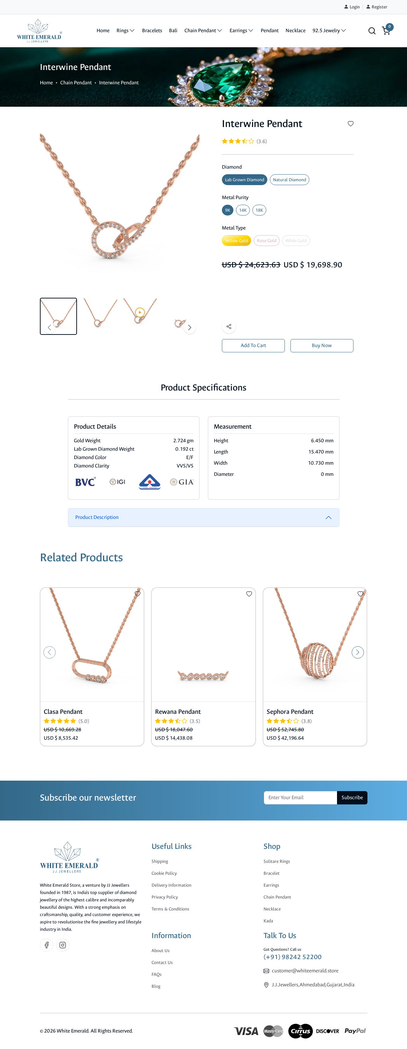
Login (352, 7)
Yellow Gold (236, 241)
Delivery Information (171, 885)
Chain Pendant (76, 82)
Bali (173, 30)
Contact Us (162, 962)
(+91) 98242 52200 (293, 957)
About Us (161, 950)
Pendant (270, 30)
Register (376, 7)
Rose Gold (266, 241)
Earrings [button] (242, 30)
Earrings (271, 885)
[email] (300, 797)
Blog (156, 986)
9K (227, 210)
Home (103, 30)
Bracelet (272, 873)
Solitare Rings (277, 861)
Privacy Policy (165, 897)
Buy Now (322, 345)
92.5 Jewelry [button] (329, 30)
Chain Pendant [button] (203, 30)
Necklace (296, 30)
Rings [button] (126, 30)
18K (259, 210)
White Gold (296, 241)
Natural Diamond (289, 180)
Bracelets (152, 30)
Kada (268, 921)
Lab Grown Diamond (244, 180)
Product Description (97, 517)
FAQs (157, 974)
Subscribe (352, 797)
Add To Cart (253, 345)
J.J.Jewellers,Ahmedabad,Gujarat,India (313, 984)
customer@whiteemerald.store (305, 970)
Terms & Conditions (170, 909)
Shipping (160, 861)
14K (243, 210)
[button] (372, 31)
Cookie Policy (164, 873)
